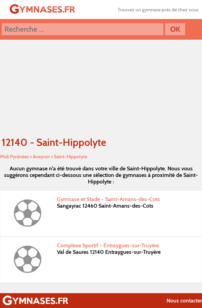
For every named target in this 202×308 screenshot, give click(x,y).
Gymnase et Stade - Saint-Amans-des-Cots (108, 199)
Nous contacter (184, 300)
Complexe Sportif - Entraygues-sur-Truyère (108, 245)
